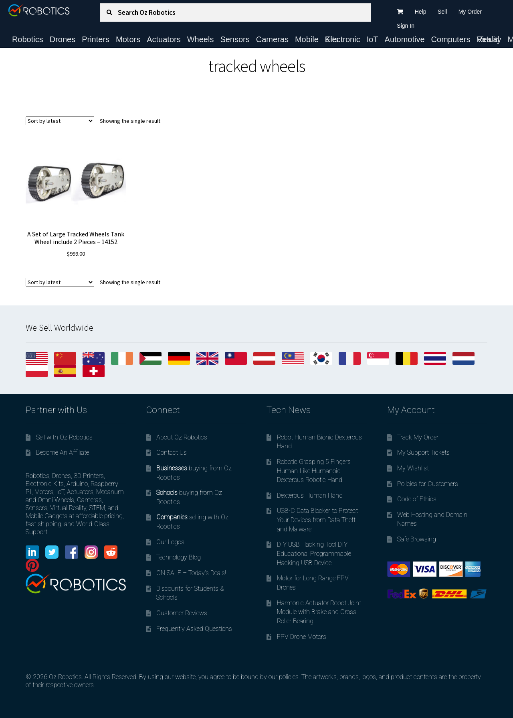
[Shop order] (60, 120)
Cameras (272, 39)
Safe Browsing (416, 539)
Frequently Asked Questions (194, 629)
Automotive (405, 39)
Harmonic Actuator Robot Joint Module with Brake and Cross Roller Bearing (319, 612)
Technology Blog (178, 557)
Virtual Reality (489, 39)
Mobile (307, 39)
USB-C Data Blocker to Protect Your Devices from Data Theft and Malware (317, 520)
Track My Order (417, 437)
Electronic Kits (342, 39)
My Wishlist (413, 468)
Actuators (163, 39)
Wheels (200, 39)
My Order (470, 11)
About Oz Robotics (181, 437)
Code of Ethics (416, 499)
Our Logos (170, 542)
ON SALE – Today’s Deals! (191, 573)
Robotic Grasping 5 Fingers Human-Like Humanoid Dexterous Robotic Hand (314, 471)
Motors (128, 39)
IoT (372, 39)
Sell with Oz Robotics (64, 437)
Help (420, 11)
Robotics (27, 39)
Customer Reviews (181, 613)
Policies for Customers (427, 484)
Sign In (405, 25)
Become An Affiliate (62, 452)
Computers (451, 39)
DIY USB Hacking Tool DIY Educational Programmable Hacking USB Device (314, 553)
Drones (62, 39)
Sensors (234, 39)
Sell (442, 11)
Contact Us (171, 452)
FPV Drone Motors (301, 637)
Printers (95, 39)
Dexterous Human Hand (310, 495)
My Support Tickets (423, 452)
